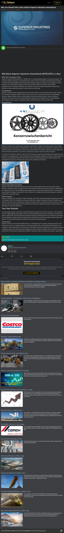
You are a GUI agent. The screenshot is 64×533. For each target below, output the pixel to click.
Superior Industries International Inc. (17, 247)
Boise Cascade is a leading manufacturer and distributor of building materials (23, 281)
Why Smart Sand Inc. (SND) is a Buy (11, 410)
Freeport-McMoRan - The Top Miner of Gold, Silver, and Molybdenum (21, 298)
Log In (49, 2)
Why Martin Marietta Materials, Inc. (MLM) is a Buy (15, 491)
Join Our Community (31, 273)
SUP (9, 246)
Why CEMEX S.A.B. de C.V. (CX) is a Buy (12, 424)
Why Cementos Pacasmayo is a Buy (11, 439)
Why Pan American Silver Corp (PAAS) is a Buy (14, 353)
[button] (61, 530)
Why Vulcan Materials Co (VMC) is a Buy (12, 456)
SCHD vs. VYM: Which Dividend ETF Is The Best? (15, 371)
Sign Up (57, 2)
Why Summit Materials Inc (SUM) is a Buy (13, 473)
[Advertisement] (32, 61)
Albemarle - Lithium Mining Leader (11, 336)
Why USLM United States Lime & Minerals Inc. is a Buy (16, 389)
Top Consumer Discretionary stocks (17, 239)
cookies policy (41, 530)
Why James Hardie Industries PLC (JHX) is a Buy (15, 510)
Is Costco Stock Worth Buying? (10, 315)
